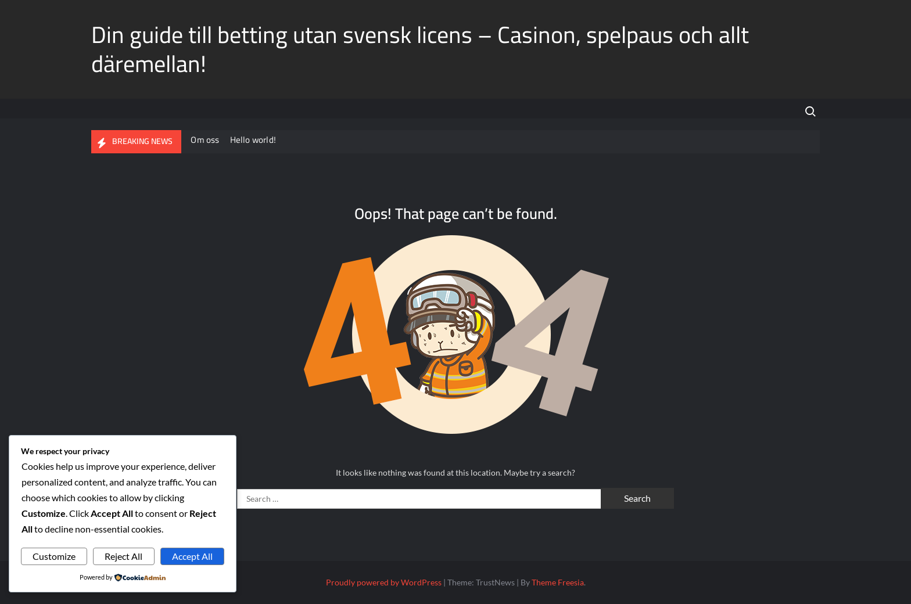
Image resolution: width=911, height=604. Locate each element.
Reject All (123, 556)
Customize (54, 556)
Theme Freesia (558, 582)
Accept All (192, 556)
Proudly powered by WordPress (384, 582)
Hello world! (254, 139)
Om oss (205, 139)
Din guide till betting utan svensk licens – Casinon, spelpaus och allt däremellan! (420, 49)
